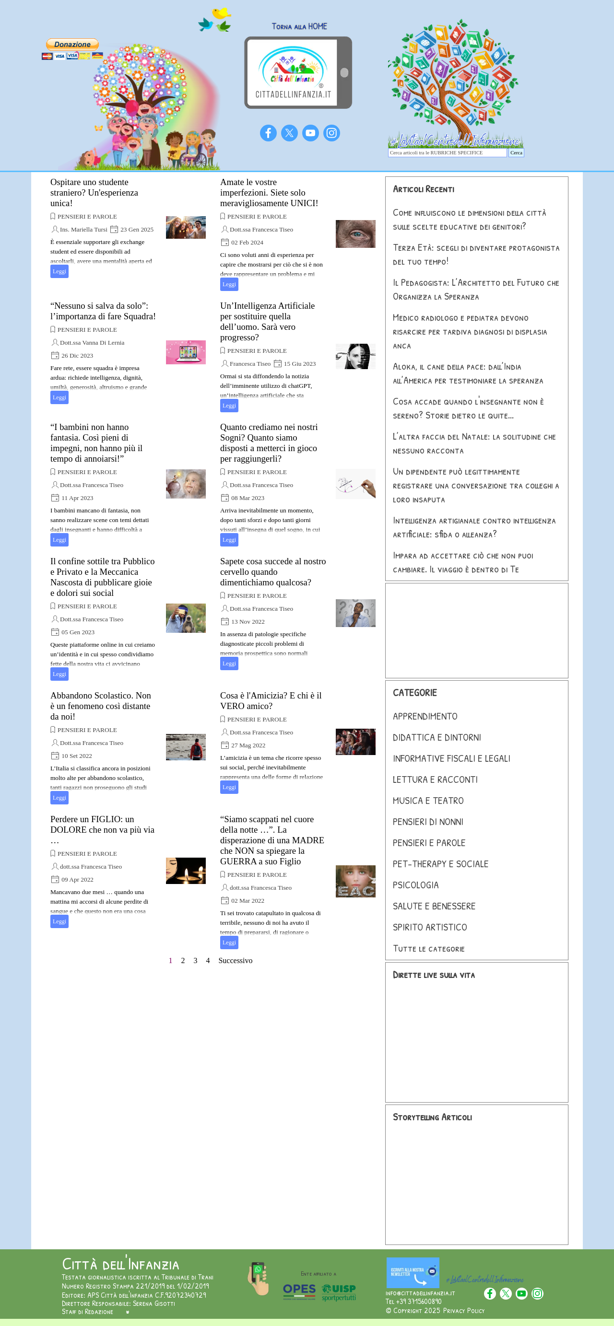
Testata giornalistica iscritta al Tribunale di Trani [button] (137, 1276)
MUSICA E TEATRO (428, 800)
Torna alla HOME (299, 26)
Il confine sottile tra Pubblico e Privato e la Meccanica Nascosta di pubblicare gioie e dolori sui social (102, 577)
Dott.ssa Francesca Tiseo (261, 229)
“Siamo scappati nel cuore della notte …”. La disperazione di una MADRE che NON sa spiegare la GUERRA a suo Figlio (272, 840)
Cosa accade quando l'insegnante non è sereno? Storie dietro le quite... (468, 408)
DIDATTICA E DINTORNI (437, 737)
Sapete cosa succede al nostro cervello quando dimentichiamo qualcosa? (273, 571)
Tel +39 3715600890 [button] (414, 1301)
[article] (128, 227)
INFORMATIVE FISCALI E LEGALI (451, 758)
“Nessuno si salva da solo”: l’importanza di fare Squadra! (103, 311)
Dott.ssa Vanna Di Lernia (92, 342)
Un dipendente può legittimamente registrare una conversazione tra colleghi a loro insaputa (476, 485)
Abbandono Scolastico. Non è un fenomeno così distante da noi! (100, 705)
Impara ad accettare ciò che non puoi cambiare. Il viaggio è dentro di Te (463, 562)
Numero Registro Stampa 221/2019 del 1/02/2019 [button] (135, 1285)
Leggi (59, 271)
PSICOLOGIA (416, 885)
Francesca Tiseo (250, 363)
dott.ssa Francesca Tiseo (91, 866)
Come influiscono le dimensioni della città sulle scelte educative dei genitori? (469, 219)
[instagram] (331, 133)
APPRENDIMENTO (425, 716)
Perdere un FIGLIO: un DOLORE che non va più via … (102, 829)
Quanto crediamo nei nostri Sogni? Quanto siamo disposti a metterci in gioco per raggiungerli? (269, 443)
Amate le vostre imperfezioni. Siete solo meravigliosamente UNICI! (269, 192)
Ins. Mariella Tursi (83, 229)
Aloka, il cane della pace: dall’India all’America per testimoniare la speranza (468, 373)
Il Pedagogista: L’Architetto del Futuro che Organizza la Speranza (476, 289)
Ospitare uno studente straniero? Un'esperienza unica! (94, 192)
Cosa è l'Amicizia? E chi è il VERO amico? (271, 700)
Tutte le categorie (429, 948)
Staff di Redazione (87, 1311)
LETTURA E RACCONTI (435, 779)
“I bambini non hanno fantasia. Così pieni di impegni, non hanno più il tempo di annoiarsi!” (96, 443)
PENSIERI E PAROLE (87, 216)
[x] (289, 133)
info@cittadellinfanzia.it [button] (420, 1292)
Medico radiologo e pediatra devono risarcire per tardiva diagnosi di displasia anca (470, 331)
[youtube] (310, 133)
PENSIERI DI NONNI (428, 821)
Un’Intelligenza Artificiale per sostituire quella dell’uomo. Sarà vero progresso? (267, 321)
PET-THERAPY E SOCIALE (441, 864)
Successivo (235, 960)
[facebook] (268, 133)
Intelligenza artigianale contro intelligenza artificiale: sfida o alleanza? (474, 527)
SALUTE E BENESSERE (434, 906)
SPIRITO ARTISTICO (430, 927)
